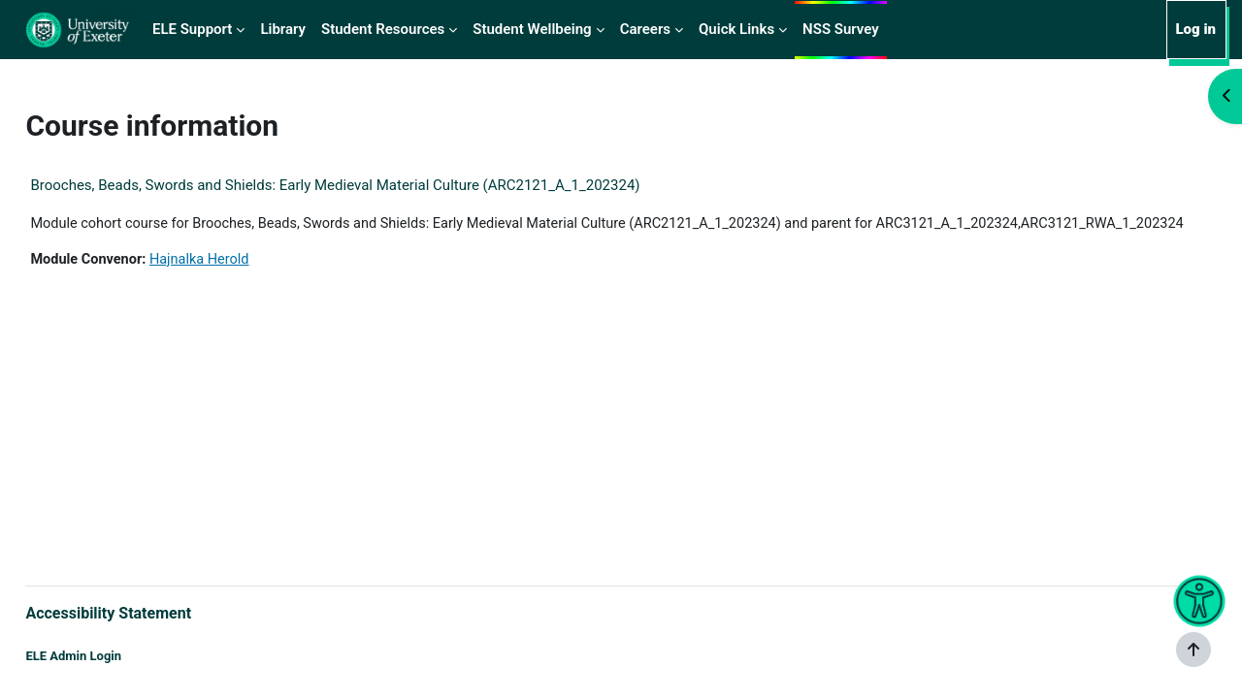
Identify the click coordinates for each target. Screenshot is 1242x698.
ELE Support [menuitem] (192, 29)
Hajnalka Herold (248, 282)
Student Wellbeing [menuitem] (532, 29)
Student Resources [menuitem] (382, 29)
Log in (1195, 29)
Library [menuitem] (283, 29)
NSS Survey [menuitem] (840, 29)
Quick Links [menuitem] (736, 29)
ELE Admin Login (117, 657)
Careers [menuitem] (645, 29)
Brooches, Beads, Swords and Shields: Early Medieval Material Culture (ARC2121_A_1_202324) (378, 185)
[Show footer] (1193, 649)
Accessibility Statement (152, 611)
